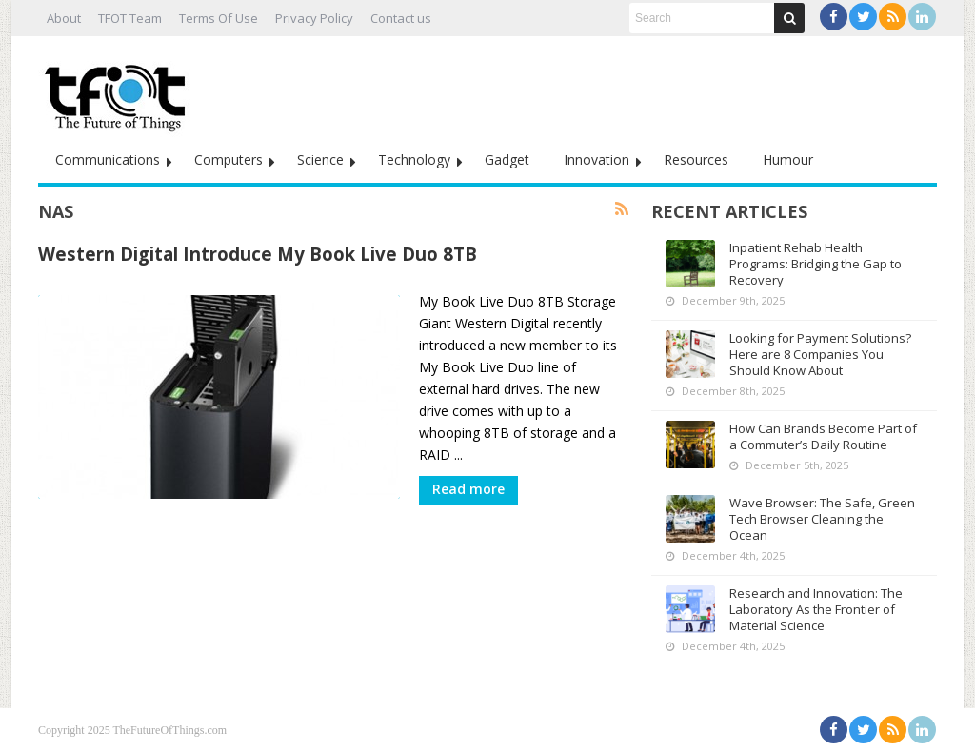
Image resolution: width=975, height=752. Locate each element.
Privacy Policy (314, 18)
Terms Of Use (218, 18)
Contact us (400, 18)
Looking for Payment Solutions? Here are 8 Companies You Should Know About (820, 354)
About (64, 18)
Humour (788, 159)
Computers (228, 159)
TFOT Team (130, 18)
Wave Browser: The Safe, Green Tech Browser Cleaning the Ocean (822, 519)
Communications (107, 159)
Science (320, 159)
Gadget (507, 159)
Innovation (596, 159)
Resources (696, 159)
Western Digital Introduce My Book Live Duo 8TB (257, 254)
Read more (468, 489)
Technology (414, 159)
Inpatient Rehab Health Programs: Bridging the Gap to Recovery (815, 263)
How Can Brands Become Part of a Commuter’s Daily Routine (823, 436)
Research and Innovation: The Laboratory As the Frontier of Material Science (816, 609)
